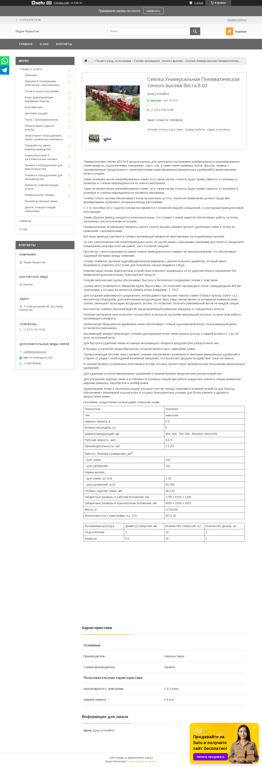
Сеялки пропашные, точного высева (158, 61)
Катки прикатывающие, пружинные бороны (39, 99)
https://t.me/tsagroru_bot (37, 357)
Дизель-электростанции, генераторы (40, 209)
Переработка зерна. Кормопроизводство (38, 147)
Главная (25, 44)
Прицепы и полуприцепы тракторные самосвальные (42, 83)
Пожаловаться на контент (142, 761)
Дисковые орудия (36, 113)
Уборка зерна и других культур (39, 127)
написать (153, 11)
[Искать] (195, 31)
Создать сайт (61, 2)
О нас (44, 44)
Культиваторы (34, 107)
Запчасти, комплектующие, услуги (42, 187)
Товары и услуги (31, 69)
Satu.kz (149, 757)
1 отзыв (198, 2)
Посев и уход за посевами (113, 61)
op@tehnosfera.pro (34, 351)
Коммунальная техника (39, 194)
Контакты (64, 44)
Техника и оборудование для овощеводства (43, 177)
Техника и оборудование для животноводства (43, 167)
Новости (25, 221)
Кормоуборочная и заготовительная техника (41, 157)
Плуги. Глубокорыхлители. (41, 119)
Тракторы (31, 75)
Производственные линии (41, 201)
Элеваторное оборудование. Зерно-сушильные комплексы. (44, 137)
